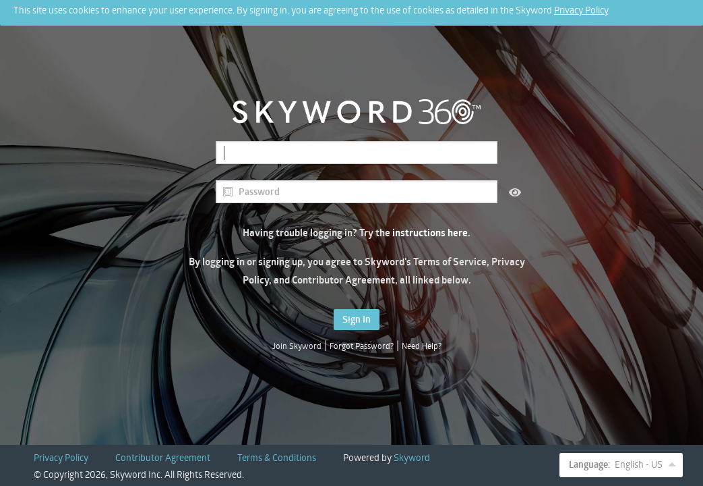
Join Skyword (297, 345)
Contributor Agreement (162, 457)
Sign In (356, 319)
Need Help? (421, 345)
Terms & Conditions (276, 457)
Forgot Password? (362, 345)
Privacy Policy (581, 7)
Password (251, 191)
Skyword (412, 457)
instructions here (430, 232)
